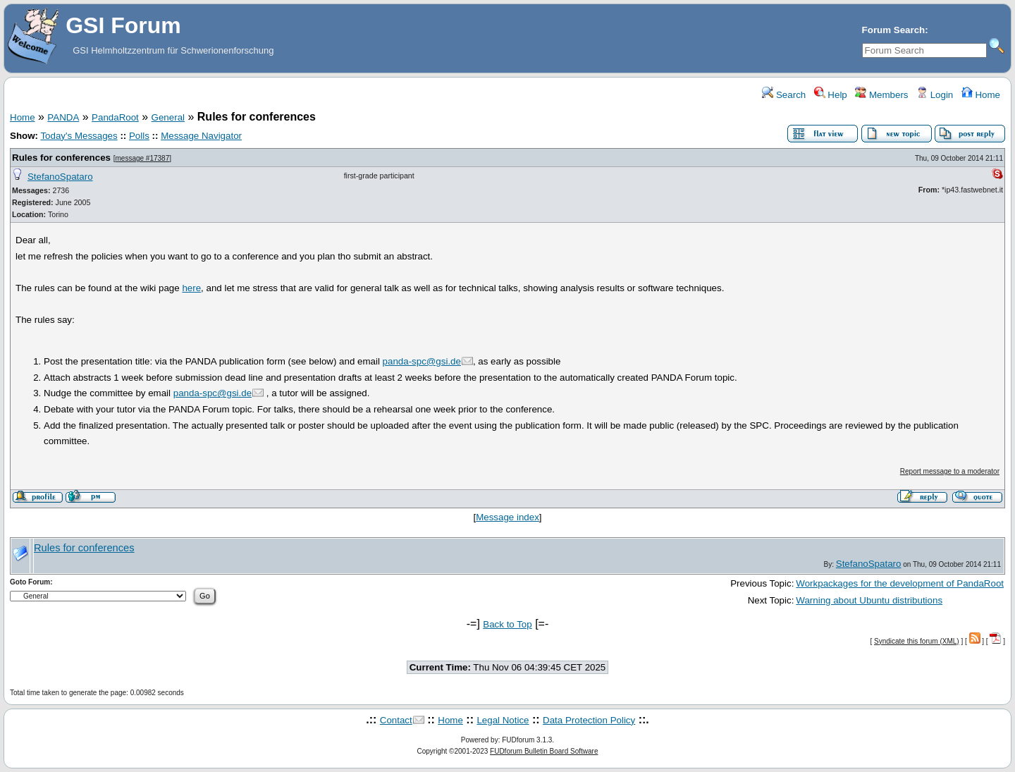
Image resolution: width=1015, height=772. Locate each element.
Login (934, 95)
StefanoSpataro (60, 176)
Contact (396, 720)
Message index (507, 517)
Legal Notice (502, 720)
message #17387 (142, 158)
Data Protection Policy (589, 720)
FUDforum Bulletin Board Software (544, 751)
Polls (139, 135)
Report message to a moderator (949, 471)
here (191, 288)
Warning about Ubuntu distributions (869, 600)
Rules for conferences (61, 157)
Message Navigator (201, 135)
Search (784, 95)
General (168, 117)
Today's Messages (78, 135)
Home (980, 95)
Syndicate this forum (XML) (916, 641)
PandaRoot (115, 117)
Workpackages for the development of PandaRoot (900, 583)
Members (881, 95)
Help (830, 95)
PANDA (63, 117)
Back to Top (507, 624)
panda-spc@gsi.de (422, 361)
